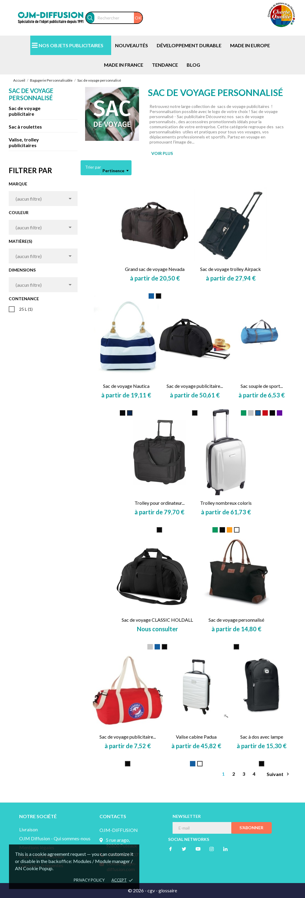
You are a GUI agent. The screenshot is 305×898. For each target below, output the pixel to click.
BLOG (193, 65)
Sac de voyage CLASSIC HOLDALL (157, 620)
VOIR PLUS (162, 153)
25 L (26, 309)
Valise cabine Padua (196, 737)
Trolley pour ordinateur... (160, 503)
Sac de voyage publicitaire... (195, 386)
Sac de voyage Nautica (126, 386)
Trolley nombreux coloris (226, 503)
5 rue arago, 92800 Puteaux (121, 842)
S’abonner (251, 827)
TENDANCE (165, 65)
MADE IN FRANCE (123, 65)
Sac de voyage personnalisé (31, 94)
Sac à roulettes (25, 126)
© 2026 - (137, 890)
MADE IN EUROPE (250, 45)
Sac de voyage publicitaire (24, 111)
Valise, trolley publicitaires (24, 142)
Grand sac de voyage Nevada (155, 269)
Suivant (279, 774)
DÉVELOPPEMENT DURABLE (189, 45)
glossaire (167, 890)
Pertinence (115, 170)
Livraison (28, 829)
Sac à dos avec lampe (261, 737)
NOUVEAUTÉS (131, 45)
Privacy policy (89, 880)
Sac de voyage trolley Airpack (230, 269)
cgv (151, 890)
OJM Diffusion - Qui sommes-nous (54, 838)
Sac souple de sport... (262, 386)
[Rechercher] (118, 17)
